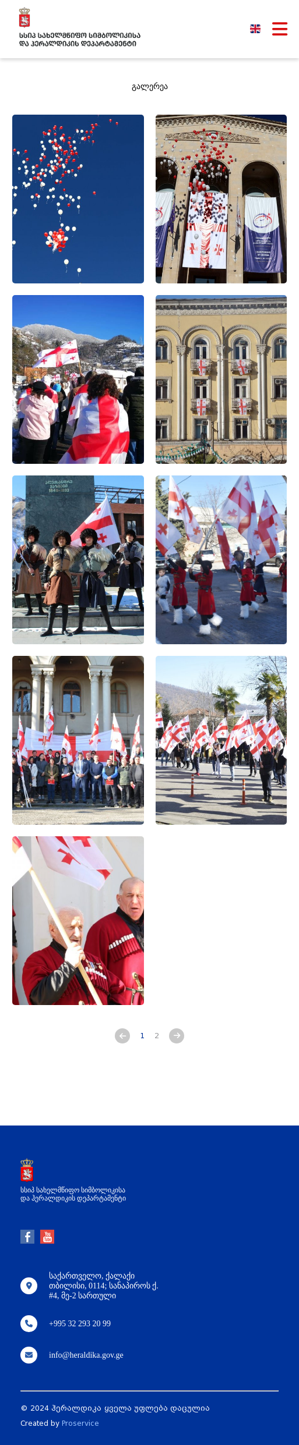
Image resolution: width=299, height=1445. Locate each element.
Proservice (80, 1423)
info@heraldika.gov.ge (86, 1355)
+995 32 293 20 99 (80, 1323)
